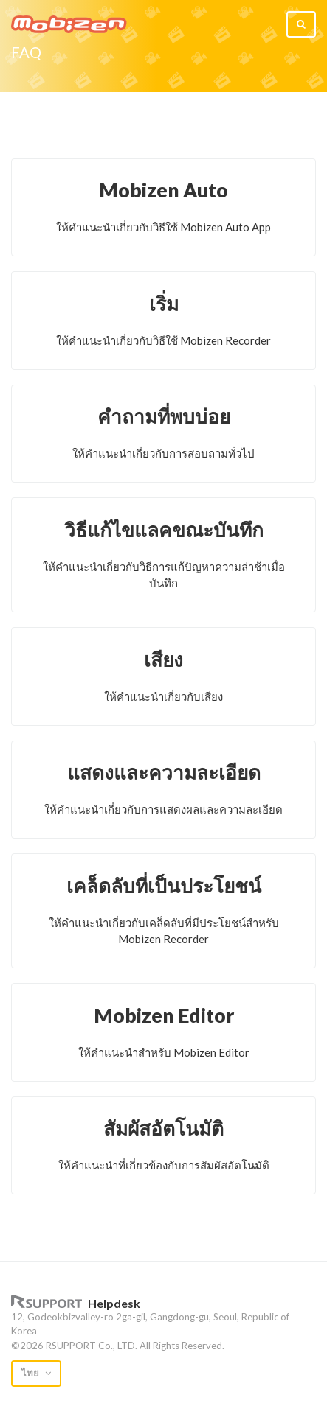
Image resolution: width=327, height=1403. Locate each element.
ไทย (31, 1373)
